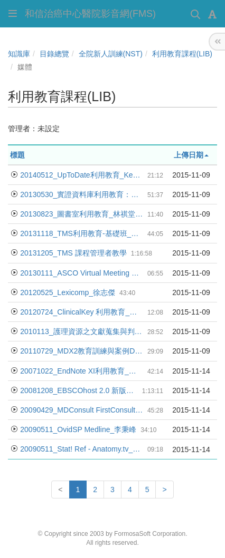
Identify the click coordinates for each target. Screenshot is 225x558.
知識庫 (19, 54)
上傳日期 (191, 155)
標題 (17, 155)
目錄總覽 (54, 54)
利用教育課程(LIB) (182, 54)
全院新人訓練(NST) (111, 54)
